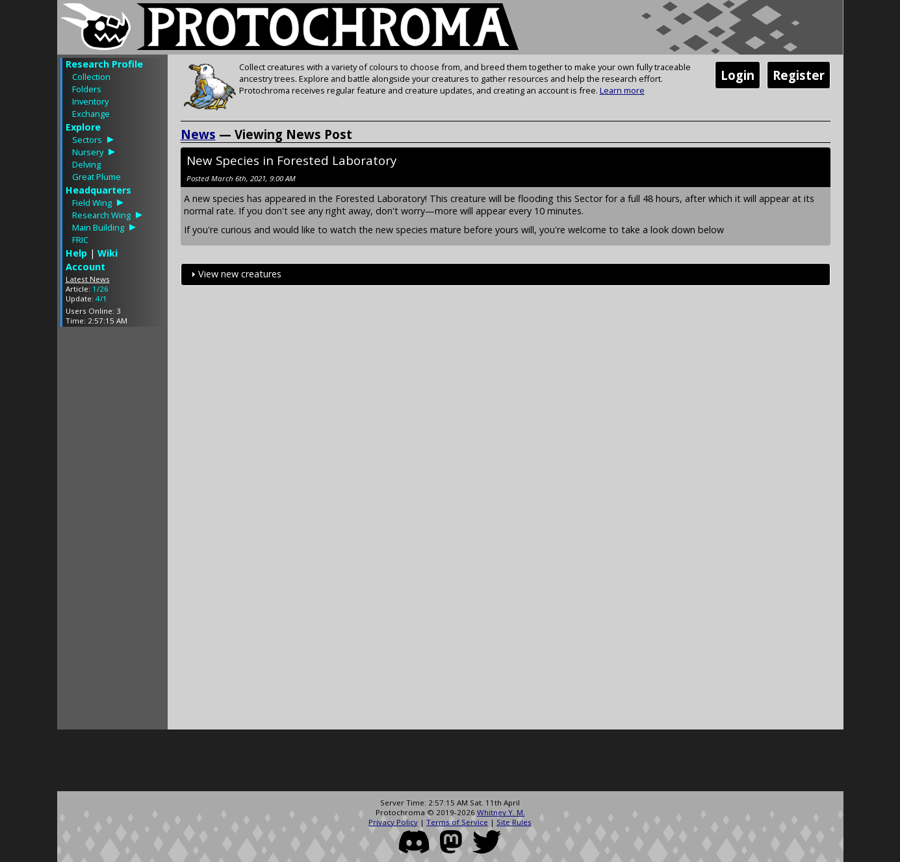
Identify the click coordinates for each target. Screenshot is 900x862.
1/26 (100, 289)
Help (76, 253)
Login (737, 75)
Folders (86, 89)
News (198, 134)
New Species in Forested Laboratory (291, 160)
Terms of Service (457, 822)
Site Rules (514, 822)
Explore (83, 127)
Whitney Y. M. (501, 812)
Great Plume (96, 177)
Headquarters (98, 190)
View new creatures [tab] (234, 274)
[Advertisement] (112, 531)
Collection (91, 76)
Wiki (107, 253)
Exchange (91, 114)
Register (799, 75)
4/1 (101, 298)
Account (85, 266)
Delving (86, 164)
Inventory (90, 101)
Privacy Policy (393, 822)
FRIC (80, 240)
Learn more (622, 90)
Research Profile (104, 64)
